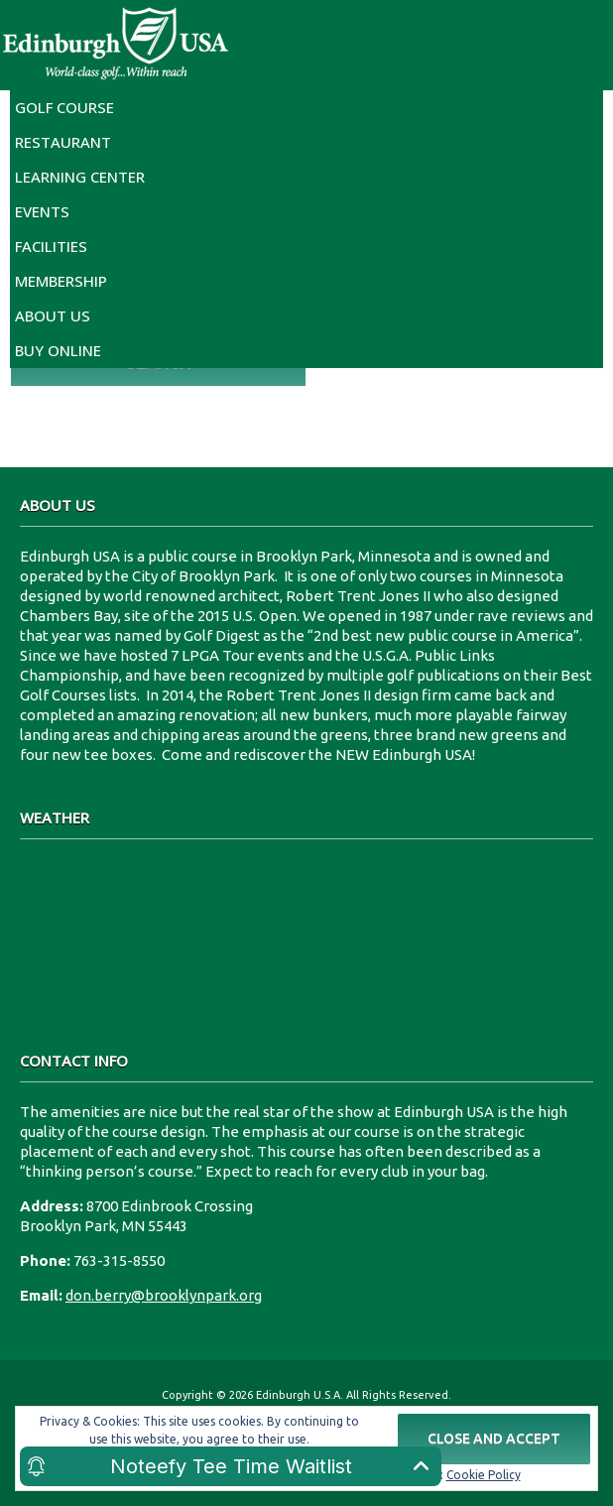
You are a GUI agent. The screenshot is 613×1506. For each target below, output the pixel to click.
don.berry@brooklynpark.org (163, 1295)
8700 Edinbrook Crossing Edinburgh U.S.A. (306, 933)
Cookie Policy (483, 1474)
